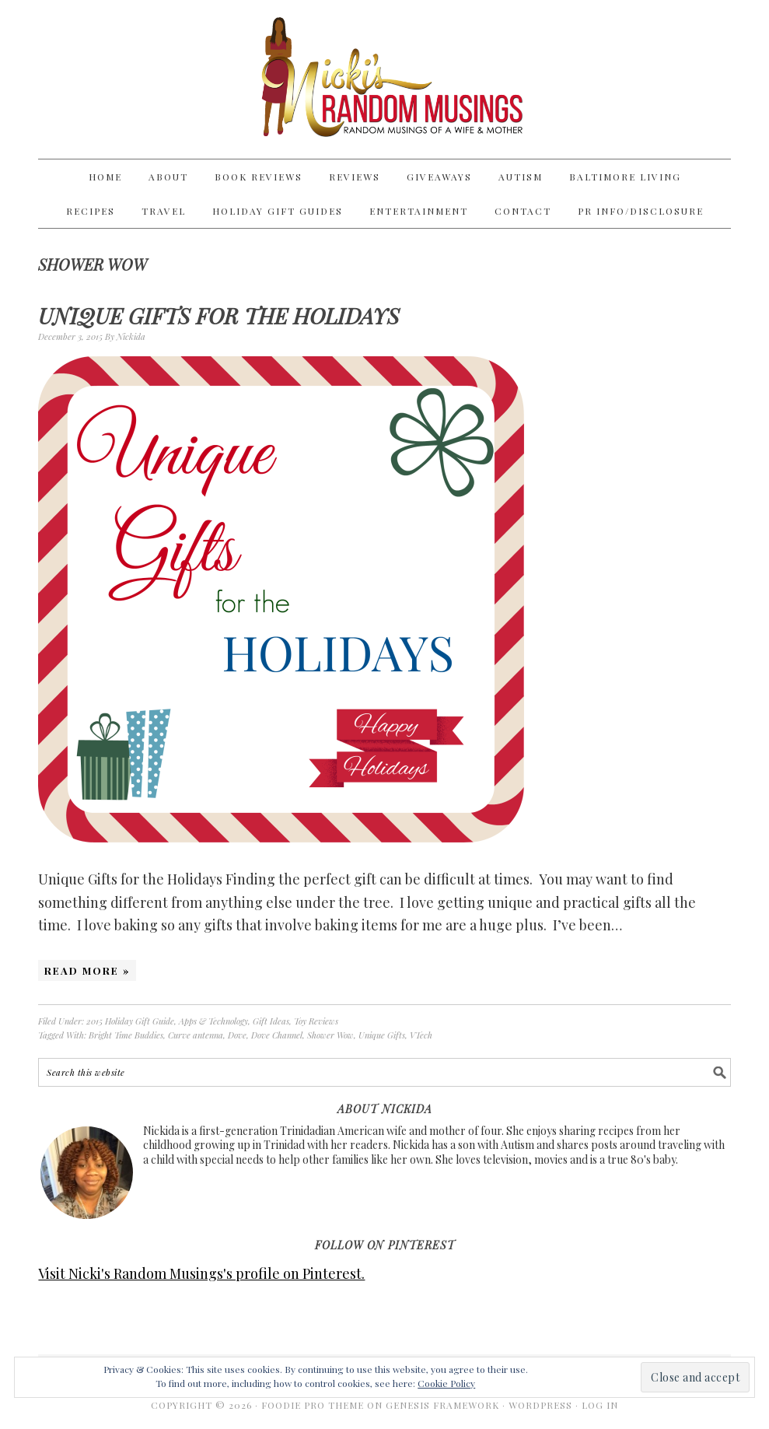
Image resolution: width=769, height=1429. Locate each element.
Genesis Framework (442, 1405)
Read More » (87, 970)
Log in (600, 1405)
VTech (421, 1035)
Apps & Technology (213, 1021)
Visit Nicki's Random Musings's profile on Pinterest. (201, 1273)
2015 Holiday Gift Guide (130, 1021)
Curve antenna (195, 1035)
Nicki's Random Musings (384, 79)
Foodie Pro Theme (312, 1405)
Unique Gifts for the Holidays (219, 315)
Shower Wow (330, 1035)
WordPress (540, 1405)
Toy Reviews (316, 1021)
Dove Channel (276, 1035)
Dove (237, 1035)
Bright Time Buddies (126, 1035)
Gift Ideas (271, 1021)
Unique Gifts (381, 1035)
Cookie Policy (446, 1383)
